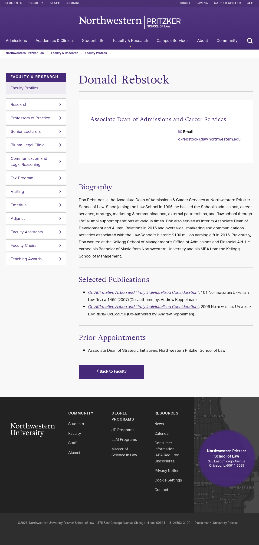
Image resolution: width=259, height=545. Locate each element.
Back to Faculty (111, 372)
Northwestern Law (130, 22)
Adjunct (18, 218)
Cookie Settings (168, 481)
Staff (55, 3)
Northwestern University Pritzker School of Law (61, 523)
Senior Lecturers (26, 131)
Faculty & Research (64, 53)
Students (13, 3)
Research (19, 104)
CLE (250, 3)
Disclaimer (201, 523)
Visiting (17, 191)
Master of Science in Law (124, 452)
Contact (161, 490)
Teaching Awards (26, 258)
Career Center (227, 3)
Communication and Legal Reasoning (29, 161)
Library (184, 3)
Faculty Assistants (27, 231)
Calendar (162, 434)
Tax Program (22, 178)
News (159, 424)
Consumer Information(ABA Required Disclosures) (166, 452)
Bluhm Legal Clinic (27, 144)
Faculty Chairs (23, 245)
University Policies (225, 523)
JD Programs (122, 430)
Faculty (36, 3)
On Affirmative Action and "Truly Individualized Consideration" (143, 293)
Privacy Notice (166, 471)
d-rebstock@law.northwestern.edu (209, 139)
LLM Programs (124, 440)
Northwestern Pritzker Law (25, 53)
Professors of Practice (30, 117)
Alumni (72, 3)
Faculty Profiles (96, 53)
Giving (202, 3)
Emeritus (18, 204)
